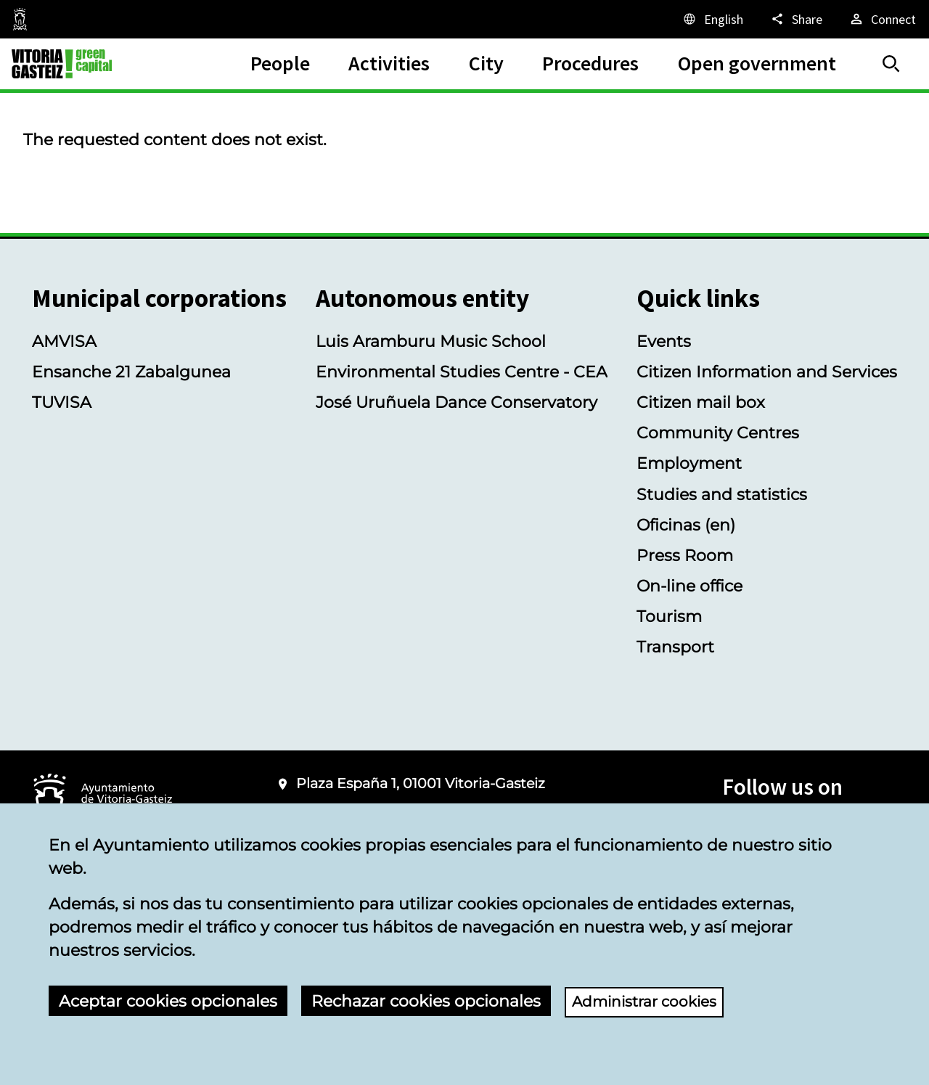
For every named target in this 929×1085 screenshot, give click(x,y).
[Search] (891, 63)
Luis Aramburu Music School (431, 341)
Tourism (669, 616)
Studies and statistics (722, 494)
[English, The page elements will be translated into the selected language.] (712, 19)
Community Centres (718, 432)
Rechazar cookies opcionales (426, 1000)
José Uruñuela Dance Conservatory (456, 402)
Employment (689, 463)
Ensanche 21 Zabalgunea (131, 371)
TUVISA (61, 402)
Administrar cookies (652, 1000)
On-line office (689, 585)
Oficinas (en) (686, 524)
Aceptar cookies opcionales (168, 1000)
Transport (675, 646)
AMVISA (64, 341)
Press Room (685, 555)
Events (664, 341)
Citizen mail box (701, 402)
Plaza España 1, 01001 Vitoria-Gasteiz (420, 783)
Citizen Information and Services (767, 371)
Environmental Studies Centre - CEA (461, 371)
